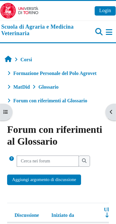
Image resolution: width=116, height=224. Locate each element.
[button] (11, 161)
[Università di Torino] (19, 10)
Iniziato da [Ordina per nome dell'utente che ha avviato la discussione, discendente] (62, 215)
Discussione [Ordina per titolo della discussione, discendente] (27, 215)
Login (105, 10)
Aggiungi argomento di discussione (44, 179)
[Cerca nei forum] (48, 161)
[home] (38, 30)
